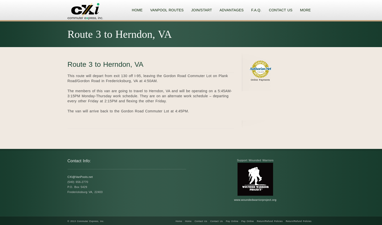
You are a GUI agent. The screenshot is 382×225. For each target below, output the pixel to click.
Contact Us (201, 221)
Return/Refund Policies (270, 221)
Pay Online (232, 221)
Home (178, 221)
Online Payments (260, 80)
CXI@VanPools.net (80, 176)
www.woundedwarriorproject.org (255, 199)
